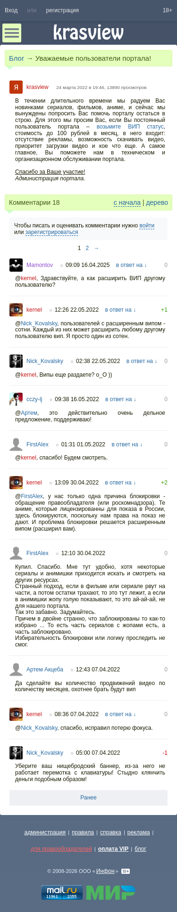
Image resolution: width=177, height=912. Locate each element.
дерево (157, 202)
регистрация (62, 10)
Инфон (105, 871)
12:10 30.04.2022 (83, 553)
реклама (138, 832)
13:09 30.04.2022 (77, 482)
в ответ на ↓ (131, 265)
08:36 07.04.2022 (77, 714)
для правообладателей (61, 849)
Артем (29, 413)
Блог (16, 58)
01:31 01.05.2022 (83, 444)
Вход (11, 10)
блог (140, 849)
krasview (37, 87)
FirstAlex (37, 444)
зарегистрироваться (51, 232)
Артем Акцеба (44, 669)
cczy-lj (34, 399)
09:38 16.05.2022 (77, 399)
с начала (127, 202)
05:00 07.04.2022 (98, 753)
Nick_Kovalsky (39, 323)
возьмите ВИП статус (130, 126)
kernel (28, 278)
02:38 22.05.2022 (98, 361)
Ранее (88, 797)
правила (83, 832)
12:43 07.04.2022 (98, 669)
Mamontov (39, 265)
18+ (167, 10)
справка (110, 832)
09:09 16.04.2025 (88, 265)
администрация (45, 832)
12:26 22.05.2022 (77, 310)
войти (146, 225)
